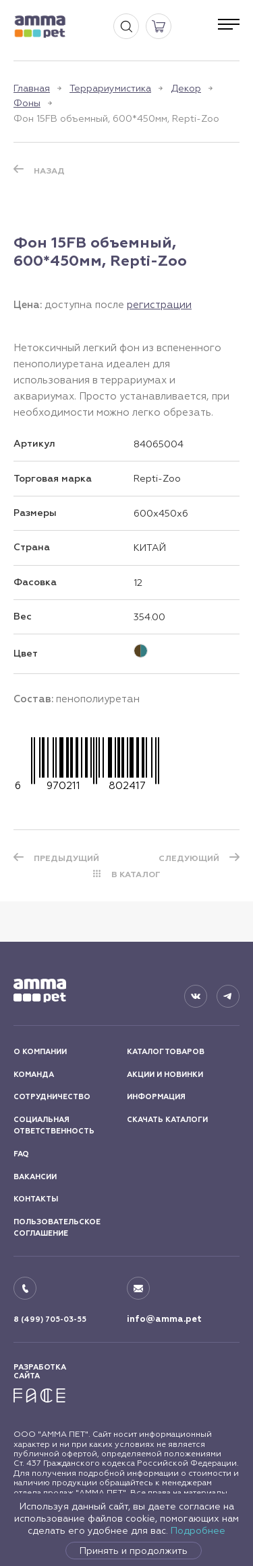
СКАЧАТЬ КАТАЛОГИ (167, 1119)
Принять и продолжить (134, 1550)
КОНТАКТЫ (35, 1199)
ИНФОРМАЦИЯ (156, 1096)
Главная (31, 88)
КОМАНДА (33, 1074)
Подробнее (198, 1530)
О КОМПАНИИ (40, 1051)
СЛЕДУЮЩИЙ (189, 858)
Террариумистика (110, 88)
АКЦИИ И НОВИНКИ (165, 1074)
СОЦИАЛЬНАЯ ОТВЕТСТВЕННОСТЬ (53, 1125)
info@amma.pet (164, 1319)
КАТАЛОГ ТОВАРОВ (165, 1051)
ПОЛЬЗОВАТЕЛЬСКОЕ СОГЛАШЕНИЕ (57, 1228)
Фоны (26, 103)
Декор (186, 88)
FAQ (21, 1154)
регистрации (159, 304)
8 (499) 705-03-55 (49, 1319)
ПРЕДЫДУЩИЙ (66, 858)
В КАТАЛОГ (136, 874)
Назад (49, 171)
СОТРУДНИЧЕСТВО (51, 1096)
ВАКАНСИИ (35, 1176)
